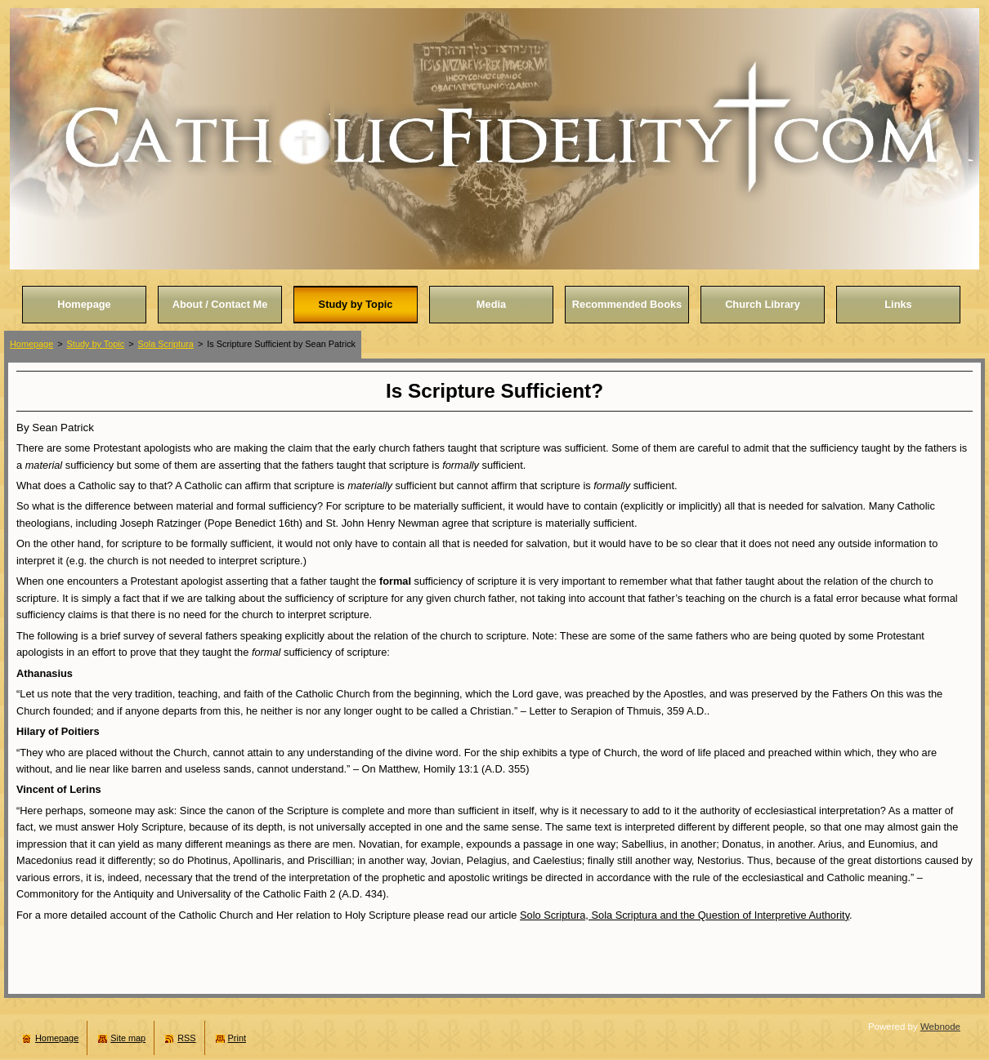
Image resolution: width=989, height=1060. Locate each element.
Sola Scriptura (166, 344)
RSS (186, 1038)
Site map (127, 1038)
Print (237, 1038)
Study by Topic (96, 344)
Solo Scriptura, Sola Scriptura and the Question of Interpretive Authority (684, 915)
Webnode (940, 1026)
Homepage (31, 344)
